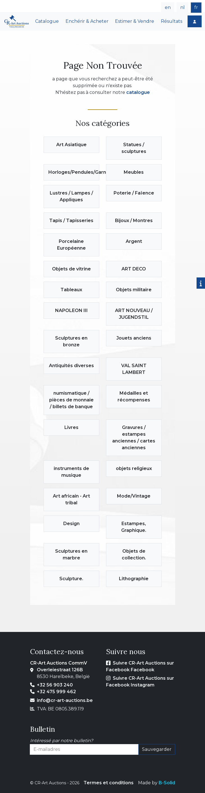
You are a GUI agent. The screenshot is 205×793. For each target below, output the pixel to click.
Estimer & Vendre (134, 21)
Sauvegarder (157, 749)
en (168, 7)
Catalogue (47, 21)
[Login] (195, 21)
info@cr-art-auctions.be (65, 700)
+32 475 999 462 (56, 691)
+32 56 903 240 (55, 685)
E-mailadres (43, 758)
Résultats (171, 21)
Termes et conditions (109, 782)
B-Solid (167, 782)
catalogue (138, 92)
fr (196, 7)
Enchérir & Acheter (87, 21)
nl (182, 7)
